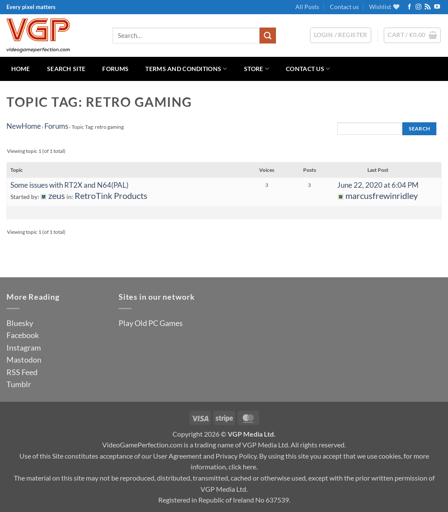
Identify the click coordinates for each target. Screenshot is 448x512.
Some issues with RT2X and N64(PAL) (69, 184)
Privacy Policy (236, 456)
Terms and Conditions (186, 69)
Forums (115, 68)
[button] (412, 35)
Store (256, 69)
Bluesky (19, 323)
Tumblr (18, 384)
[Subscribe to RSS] (427, 7)
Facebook (22, 335)
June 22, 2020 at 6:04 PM (378, 184)
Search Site (66, 68)
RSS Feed (22, 372)
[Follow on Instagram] (418, 7)
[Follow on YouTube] (437, 7)
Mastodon (23, 359)
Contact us (344, 6)
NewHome (23, 125)
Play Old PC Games (151, 323)
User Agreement (177, 456)
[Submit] (268, 35)
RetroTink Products (111, 196)
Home (20, 68)
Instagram (23, 347)
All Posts (307, 6)
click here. (243, 466)
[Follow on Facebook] (409, 7)
